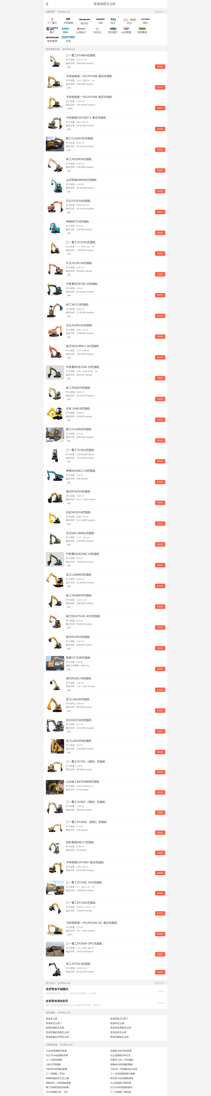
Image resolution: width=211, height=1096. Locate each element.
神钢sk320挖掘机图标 (121, 1064)
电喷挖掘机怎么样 (55, 1027)
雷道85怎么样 (117, 1023)
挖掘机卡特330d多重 (121, 1050)
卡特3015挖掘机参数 (56, 1069)
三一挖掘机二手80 (55, 1073)
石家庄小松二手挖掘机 (121, 1059)
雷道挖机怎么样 (118, 1032)
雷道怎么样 (51, 1018)
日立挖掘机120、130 (57, 1092)
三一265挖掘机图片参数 (122, 1073)
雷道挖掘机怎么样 (119, 1037)
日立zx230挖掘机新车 (121, 1087)
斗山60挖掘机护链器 (56, 1050)
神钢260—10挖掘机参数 (58, 1083)
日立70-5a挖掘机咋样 (57, 1055)
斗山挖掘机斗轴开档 (120, 1083)
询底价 (160, 66)
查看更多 (159, 11)
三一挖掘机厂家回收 (120, 1092)
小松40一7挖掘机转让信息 (123, 1069)
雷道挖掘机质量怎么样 (57, 1032)
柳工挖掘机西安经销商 (57, 1087)
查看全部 (159, 983)
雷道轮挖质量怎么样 (120, 1027)
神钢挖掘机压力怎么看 (57, 1078)
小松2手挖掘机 (53, 1064)
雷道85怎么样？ (54, 1023)
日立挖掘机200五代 (120, 1055)
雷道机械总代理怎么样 (57, 1037)
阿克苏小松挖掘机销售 (121, 1078)
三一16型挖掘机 (54, 1059)
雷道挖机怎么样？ (119, 1018)
